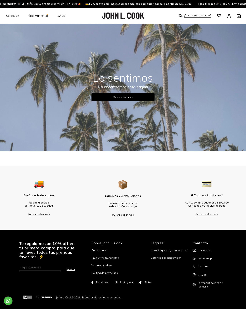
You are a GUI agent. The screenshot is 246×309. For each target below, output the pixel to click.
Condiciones (99, 250)
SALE (61, 15)
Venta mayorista (101, 265)
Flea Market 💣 (38, 15)
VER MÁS (23, 3)
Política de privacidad (104, 272)
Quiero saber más (39, 214)
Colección (12, 15)
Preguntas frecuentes (105, 257)
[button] (195, 15)
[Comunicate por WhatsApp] (8, 301)
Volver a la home (123, 97)
